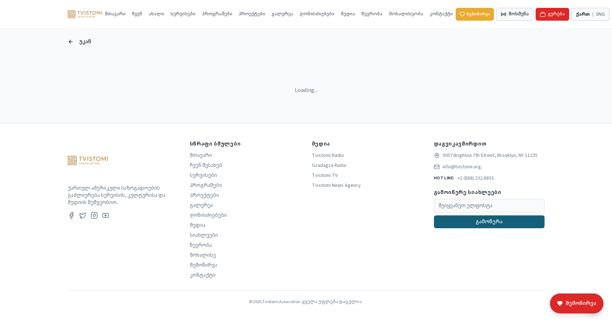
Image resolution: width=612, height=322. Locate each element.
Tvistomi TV (325, 175)
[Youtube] (105, 215)
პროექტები (252, 14)
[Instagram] (94, 215)
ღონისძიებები (317, 14)
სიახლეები (204, 235)
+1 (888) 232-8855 (475, 178)
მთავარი (115, 14)
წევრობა (372, 14)
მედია (348, 14)
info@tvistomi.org (461, 166)
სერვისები (183, 14)
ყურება (552, 14)
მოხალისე (203, 255)
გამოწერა (489, 221)
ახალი (156, 14)
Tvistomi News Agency (336, 185)
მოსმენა (515, 14)
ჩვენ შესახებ (206, 165)
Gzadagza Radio (329, 165)
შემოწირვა (474, 14)
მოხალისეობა (406, 14)
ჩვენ (137, 14)
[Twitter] (82, 215)
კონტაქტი (441, 14)
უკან (79, 41)
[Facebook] (71, 215)
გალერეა (282, 14)
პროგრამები (217, 14)
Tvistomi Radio (328, 155)
